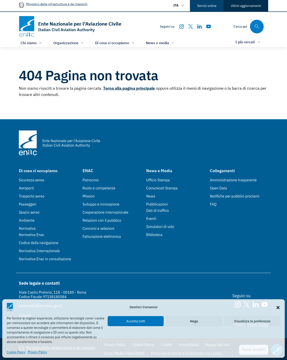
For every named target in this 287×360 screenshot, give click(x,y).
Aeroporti (26, 188)
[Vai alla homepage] (70, 26)
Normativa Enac (31, 234)
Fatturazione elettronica (102, 236)
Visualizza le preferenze (252, 321)
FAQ (213, 204)
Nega (194, 321)
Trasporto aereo (31, 196)
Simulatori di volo (160, 226)
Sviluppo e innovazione (101, 204)
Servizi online (206, 6)
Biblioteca (154, 234)
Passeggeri (27, 204)
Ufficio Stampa (158, 180)
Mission (89, 196)
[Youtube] (208, 26)
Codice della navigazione (38, 243)
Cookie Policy (16, 352)
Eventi (151, 218)
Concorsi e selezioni (98, 228)
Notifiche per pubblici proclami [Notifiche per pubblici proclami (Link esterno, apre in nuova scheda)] (234, 196)
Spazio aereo (29, 212)
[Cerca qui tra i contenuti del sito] (249, 26)
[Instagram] (181, 26)
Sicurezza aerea (31, 180)
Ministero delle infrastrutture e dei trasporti (56, 4)
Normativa (27, 228)
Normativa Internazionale (39, 251)
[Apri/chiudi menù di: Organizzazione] (69, 43)
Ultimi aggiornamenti (246, 6)
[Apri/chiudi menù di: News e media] (160, 43)
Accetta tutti (135, 321)
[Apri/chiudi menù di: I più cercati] (248, 41)
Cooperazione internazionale (105, 212)
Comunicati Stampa (162, 188)
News (150, 196)
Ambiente (27, 220)
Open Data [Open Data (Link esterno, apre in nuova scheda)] (218, 188)
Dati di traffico (157, 210)
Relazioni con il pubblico (102, 220)
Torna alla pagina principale (129, 88)
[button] (278, 307)
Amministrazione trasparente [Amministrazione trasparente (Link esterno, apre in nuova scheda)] (233, 180)
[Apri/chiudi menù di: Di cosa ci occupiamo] (115, 43)
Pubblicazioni (157, 204)
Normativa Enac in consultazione (45, 259)
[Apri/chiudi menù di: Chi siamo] (31, 43)
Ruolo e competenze (99, 188)
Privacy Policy (37, 352)
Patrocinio (91, 180)
